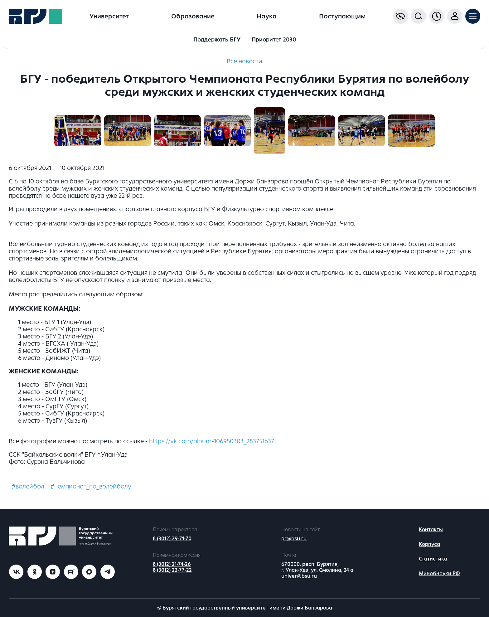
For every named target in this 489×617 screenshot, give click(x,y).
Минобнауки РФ (439, 573)
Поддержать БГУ (216, 39)
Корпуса (429, 544)
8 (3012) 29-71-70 (172, 538)
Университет (109, 16)
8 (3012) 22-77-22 (172, 570)
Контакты (431, 529)
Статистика (433, 558)
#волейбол (28, 486)
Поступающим (342, 16)
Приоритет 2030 (274, 39)
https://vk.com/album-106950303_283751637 (211, 441)
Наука (267, 16)
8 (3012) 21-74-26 (172, 564)
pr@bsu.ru (294, 538)
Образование (193, 16)
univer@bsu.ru (299, 576)
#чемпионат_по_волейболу (91, 486)
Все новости (244, 61)
